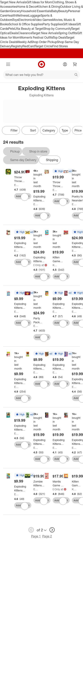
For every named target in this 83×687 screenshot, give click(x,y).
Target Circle (43, 46)
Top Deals (59, 37)
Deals (14, 33)
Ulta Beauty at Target (28, 29)
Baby (54, 11)
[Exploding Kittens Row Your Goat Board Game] (20, 488)
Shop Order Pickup (44, 42)
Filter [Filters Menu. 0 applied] (10, 130)
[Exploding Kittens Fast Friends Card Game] (39, 442)
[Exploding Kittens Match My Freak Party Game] (59, 442)
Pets (11, 29)
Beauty (63, 11)
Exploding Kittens (16, 185)
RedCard (28, 46)
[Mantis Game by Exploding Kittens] (59, 483)
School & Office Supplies (26, 24)
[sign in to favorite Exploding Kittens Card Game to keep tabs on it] (44, 216)
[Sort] (30, 130)
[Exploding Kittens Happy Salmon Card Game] (20, 381)
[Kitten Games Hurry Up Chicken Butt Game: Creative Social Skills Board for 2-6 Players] (58, 259)
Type (65, 130)
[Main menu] (8, 64)
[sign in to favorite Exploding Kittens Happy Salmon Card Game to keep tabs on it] (24, 399)
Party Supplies (53, 24)
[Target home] (41, 64)
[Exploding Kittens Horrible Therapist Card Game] (20, 245)
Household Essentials (36, 11)
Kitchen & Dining (48, 6)
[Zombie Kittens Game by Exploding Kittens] (39, 483)
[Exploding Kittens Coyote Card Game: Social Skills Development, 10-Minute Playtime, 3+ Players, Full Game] (41, 367)
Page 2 (47, 536)
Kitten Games (55, 265)
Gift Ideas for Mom (39, 2)
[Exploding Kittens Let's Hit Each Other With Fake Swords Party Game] (39, 259)
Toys (15, 20)
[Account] (65, 64)
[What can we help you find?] (41, 74)
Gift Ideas (69, 24)
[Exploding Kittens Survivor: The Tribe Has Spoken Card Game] (59, 367)
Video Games (43, 20)
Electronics (26, 20)
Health (11, 15)
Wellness (22, 15)
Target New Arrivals (13, 2)
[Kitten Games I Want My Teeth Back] (76, 483)
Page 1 (36, 536)
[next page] (52, 530)
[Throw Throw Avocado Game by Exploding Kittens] (20, 179)
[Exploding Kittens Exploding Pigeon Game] (20, 428)
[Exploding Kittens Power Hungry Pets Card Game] (59, 306)
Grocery (15, 11)
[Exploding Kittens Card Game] (39, 198)
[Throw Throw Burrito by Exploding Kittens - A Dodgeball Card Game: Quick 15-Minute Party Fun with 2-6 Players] (59, 184)
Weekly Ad (24, 42)
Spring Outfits (67, 33)
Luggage (34, 15)
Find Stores (60, 46)
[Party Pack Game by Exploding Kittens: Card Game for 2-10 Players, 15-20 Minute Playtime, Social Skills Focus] (39, 320)
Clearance (25, 33)
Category (48, 130)
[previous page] (31, 530)
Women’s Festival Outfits (36, 37)
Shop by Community (57, 29)
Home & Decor (27, 6)
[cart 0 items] (75, 64)
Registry (16, 46)
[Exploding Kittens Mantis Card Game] (20, 306)
